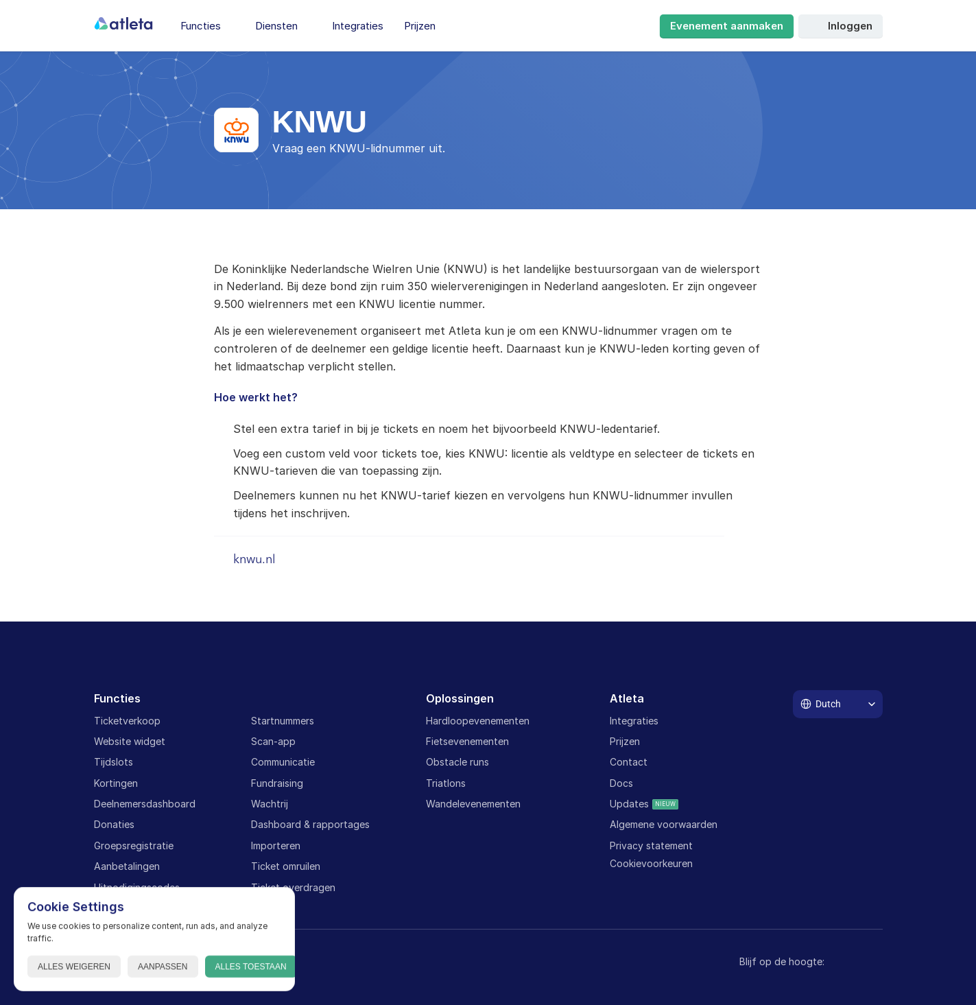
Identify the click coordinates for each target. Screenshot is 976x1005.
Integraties (634, 720)
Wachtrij (269, 803)
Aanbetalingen (127, 866)
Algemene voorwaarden (663, 824)
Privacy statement (651, 845)
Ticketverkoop (127, 720)
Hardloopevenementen (477, 720)
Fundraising (277, 783)
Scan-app (273, 741)
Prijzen (625, 741)
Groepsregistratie (134, 845)
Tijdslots (113, 762)
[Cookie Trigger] (651, 863)
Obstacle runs (457, 762)
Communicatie (283, 762)
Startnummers (282, 720)
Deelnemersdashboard (144, 803)
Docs (621, 783)
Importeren (275, 845)
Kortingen (116, 783)
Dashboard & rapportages (310, 824)
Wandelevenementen (473, 803)
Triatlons (446, 783)
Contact (628, 762)
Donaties (114, 824)
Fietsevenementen (467, 741)
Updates (629, 803)
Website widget (129, 741)
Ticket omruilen (285, 866)
